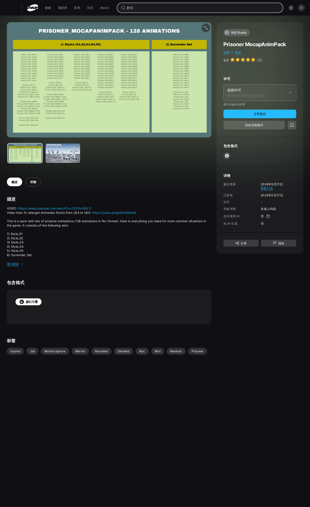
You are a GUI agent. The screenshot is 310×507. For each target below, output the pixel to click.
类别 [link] (238, 52)
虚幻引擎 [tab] (28, 301)
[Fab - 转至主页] (32, 7)
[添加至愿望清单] (292, 125)
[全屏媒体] (206, 28)
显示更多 (15, 264)
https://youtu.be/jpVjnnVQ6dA (114, 212)
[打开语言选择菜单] (291, 7)
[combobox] (203, 8)
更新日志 (267, 188)
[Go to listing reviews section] (242, 59)
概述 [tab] (14, 182)
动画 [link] (226, 52)
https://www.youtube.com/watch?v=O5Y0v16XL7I (54, 208)
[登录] (301, 7)
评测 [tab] (33, 182)
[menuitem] (48, 7)
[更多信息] (268, 216)
